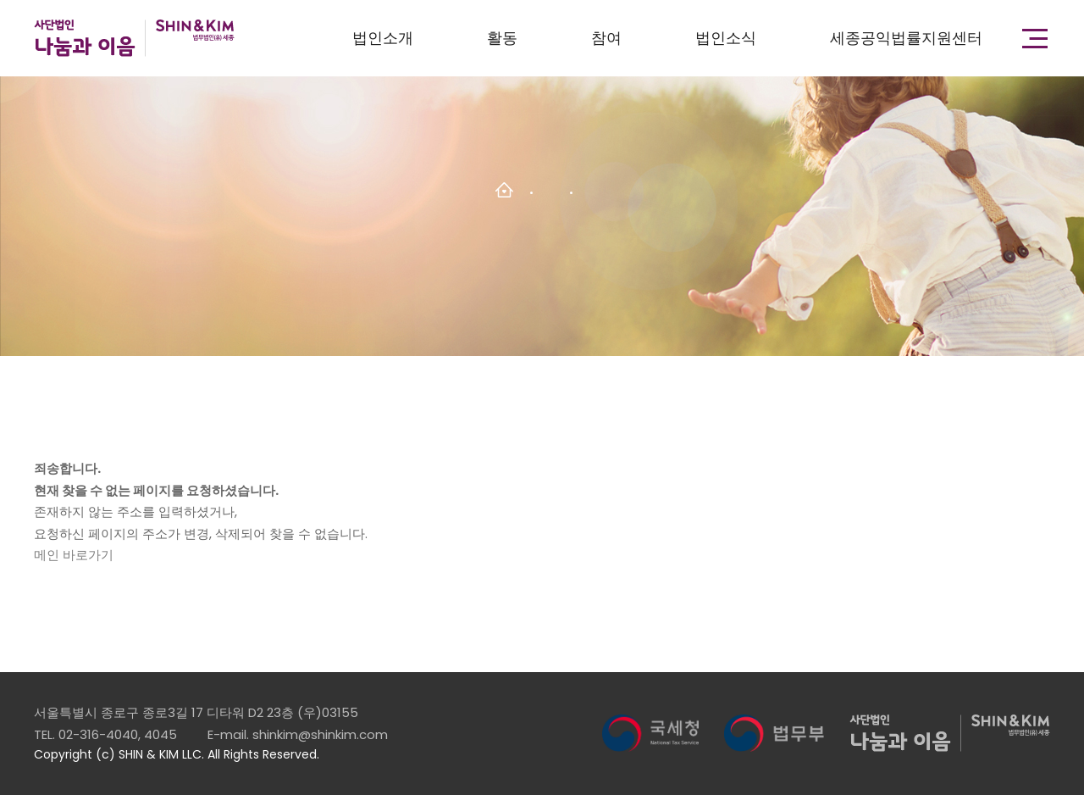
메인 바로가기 (73, 555)
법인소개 (382, 37)
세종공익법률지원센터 (906, 37)
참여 (606, 37)
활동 (502, 37)
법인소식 (725, 37)
